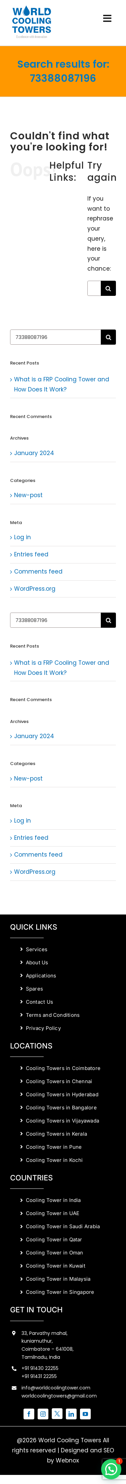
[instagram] (43, 1414)
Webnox (67, 1460)
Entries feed (31, 554)
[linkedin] (71, 1414)
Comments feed (38, 571)
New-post (28, 495)
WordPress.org (34, 589)
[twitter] (57, 1413)
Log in (22, 537)
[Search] (108, 288)
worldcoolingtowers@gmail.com (59, 1395)
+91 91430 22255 (40, 1368)
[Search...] (94, 288)
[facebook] (29, 1414)
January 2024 (34, 453)
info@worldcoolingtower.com (56, 1387)
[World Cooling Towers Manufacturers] (31, 8)
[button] (111, 1469)
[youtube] (85, 1414)
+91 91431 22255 (39, 1376)
